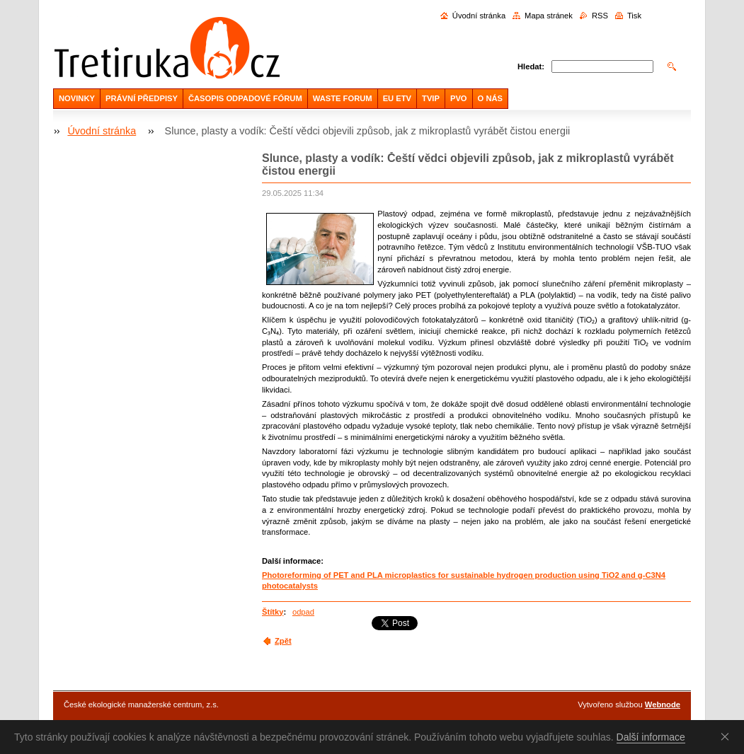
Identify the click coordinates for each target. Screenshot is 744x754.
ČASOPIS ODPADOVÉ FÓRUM (245, 98)
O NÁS (490, 98)
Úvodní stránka (478, 15)
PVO (458, 98)
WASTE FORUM (342, 98)
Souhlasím (727, 736)
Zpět (283, 641)
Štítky (272, 612)
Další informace (651, 737)
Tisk (634, 15)
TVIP (431, 98)
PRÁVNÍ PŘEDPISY (141, 98)
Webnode (662, 704)
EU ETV (397, 98)
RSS (600, 15)
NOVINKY (77, 98)
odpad (303, 612)
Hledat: (530, 66)
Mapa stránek (549, 15)
